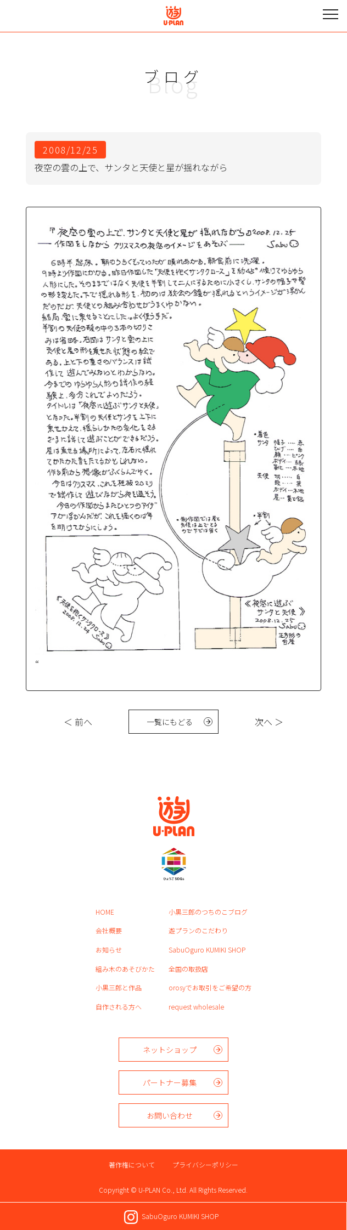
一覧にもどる (170, 721)
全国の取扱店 (188, 968)
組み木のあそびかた (125, 968)
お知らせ (109, 949)
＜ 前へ (78, 721)
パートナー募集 (170, 1082)
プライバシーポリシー (205, 1164)
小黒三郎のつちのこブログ (208, 911)
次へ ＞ (269, 721)
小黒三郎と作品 (119, 987)
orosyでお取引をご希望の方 (210, 987)
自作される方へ (119, 1006)
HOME (105, 911)
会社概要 (109, 930)
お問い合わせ (170, 1115)
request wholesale (196, 1006)
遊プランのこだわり (198, 930)
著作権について (132, 1164)
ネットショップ (170, 1049)
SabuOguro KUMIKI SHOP (207, 949)
